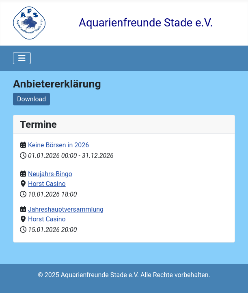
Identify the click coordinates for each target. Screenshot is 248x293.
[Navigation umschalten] (22, 58)
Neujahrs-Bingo (50, 174)
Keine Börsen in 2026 (58, 145)
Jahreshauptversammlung (66, 209)
